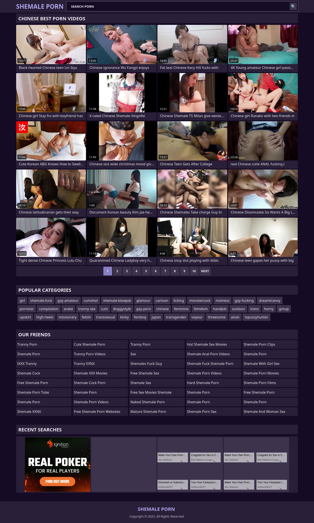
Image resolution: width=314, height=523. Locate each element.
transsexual (105, 317)
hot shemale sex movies (207, 344)
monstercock (199, 300)
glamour (143, 300)
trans (254, 308)
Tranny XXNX (84, 363)
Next (205, 271)
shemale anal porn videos (208, 354)
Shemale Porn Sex (202, 411)
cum (104, 308)
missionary (68, 317)
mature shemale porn (148, 411)
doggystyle (122, 308)
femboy (140, 317)
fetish (86, 317)
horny (269, 308)
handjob (220, 308)
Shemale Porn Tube (33, 392)
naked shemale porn (147, 402)
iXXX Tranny (27, 363)
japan (156, 317)
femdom (201, 308)
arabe (68, 308)
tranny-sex (87, 308)
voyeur (197, 317)
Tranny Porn (27, 344)
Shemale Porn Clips (259, 344)
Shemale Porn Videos (91, 402)
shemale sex (140, 382)
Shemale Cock (28, 373)
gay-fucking (244, 300)
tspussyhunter (256, 317)
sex (133, 354)
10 (194, 271)
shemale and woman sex (264, 411)
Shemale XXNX (29, 411)
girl (22, 300)
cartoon (162, 300)
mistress (222, 300)
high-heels (44, 317)
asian (235, 317)
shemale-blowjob (117, 300)
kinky (124, 317)
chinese (162, 308)
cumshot (91, 300)
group (284, 308)
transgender (176, 317)
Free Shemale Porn (32, 382)
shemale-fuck (41, 300)
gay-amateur (67, 300)
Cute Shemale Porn (89, 344)
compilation (48, 308)
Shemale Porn (28, 354)
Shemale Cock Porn (90, 382)
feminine (181, 308)
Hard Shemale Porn (203, 382)
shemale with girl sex (261, 363)
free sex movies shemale (151, 392)
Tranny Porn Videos (90, 354)
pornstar (27, 308)
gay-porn (143, 308)
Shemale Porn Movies (261, 373)
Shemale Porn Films (260, 382)
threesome (216, 317)
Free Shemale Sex (144, 373)
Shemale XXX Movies (91, 373)
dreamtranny (269, 300)
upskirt (25, 317)
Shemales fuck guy (146, 363)
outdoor (238, 308)
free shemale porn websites (97, 411)
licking (179, 300)
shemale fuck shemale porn (210, 363)
